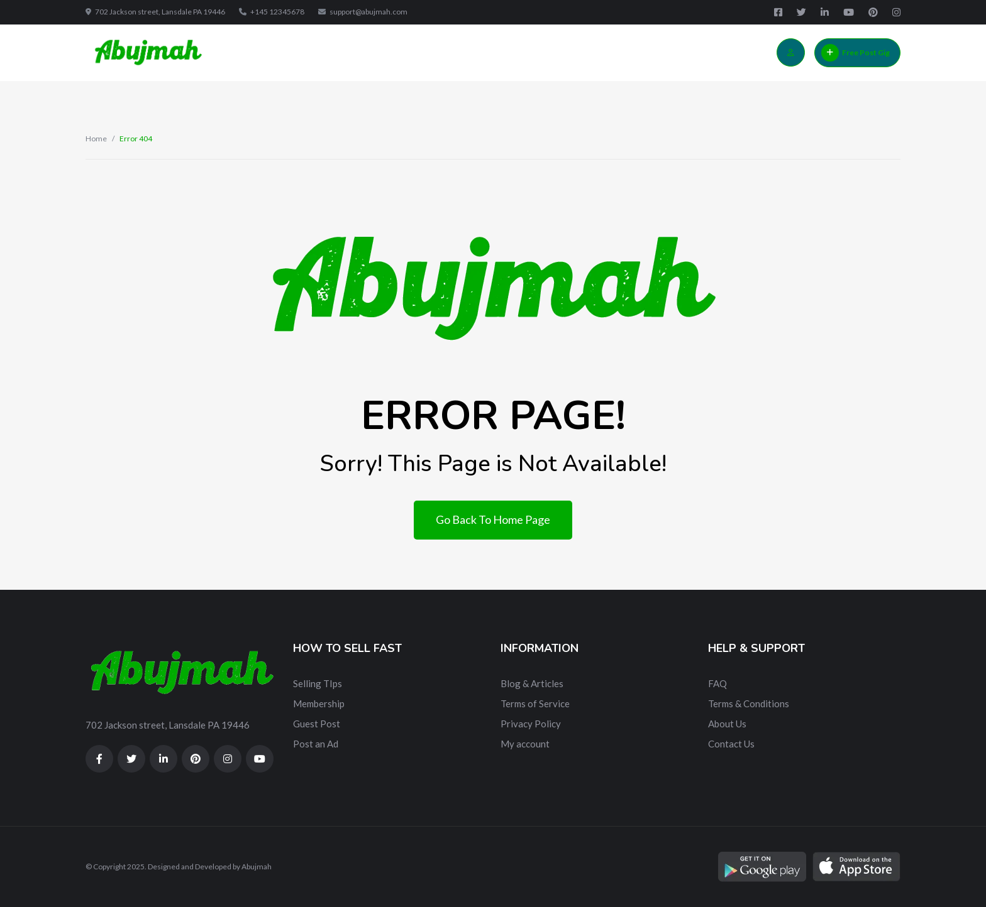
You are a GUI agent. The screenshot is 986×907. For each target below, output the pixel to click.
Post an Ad (315, 743)
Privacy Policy (531, 723)
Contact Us (731, 743)
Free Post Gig (855, 53)
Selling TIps (317, 683)
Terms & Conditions (748, 703)
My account (525, 743)
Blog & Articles (532, 683)
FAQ (717, 683)
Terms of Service (535, 703)
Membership (319, 703)
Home (96, 138)
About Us (727, 723)
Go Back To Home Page (493, 519)
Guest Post (316, 723)
